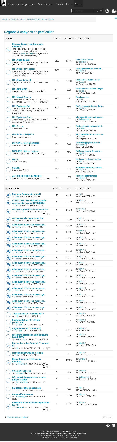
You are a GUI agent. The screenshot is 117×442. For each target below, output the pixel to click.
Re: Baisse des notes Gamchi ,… (90, 168)
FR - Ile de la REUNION (23, 134)
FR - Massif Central (21, 97)
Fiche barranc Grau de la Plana (27, 353)
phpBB (48, 433)
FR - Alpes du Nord (21, 80)
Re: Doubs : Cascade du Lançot (89, 89)
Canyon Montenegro (22, 394)
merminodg (21, 339)
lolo (17, 316)
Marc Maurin (21, 364)
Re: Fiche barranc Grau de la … (89, 151)
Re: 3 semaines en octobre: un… (90, 134)
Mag (80, 161)
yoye (17, 196)
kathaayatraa (84, 119)
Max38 (81, 71)
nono (81, 136)
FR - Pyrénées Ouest (22, 117)
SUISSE (16, 168)
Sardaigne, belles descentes (88, 159)
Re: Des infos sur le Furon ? (88, 80)
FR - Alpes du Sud (21, 60)
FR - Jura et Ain (19, 89)
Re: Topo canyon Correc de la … (90, 106)
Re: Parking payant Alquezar (88, 143)
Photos (69, 4)
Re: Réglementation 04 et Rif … (89, 69)
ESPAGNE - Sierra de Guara (25, 143)
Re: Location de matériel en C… (89, 126)
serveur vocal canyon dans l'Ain (27, 218)
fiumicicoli (20, 211)
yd (80, 99)
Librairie (59, 4)
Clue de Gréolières (84, 60)
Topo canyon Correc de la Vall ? (28, 313)
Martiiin (82, 178)
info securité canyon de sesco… (90, 117)
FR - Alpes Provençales (23, 69)
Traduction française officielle (64, 433)
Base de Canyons (45, 4)
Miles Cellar (81, 433)
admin (18, 205)
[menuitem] (107, 11)
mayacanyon (21, 396)
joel (17, 221)
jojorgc (81, 91)
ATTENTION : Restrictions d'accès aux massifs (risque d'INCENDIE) (29, 201)
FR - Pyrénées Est (21, 106)
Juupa (81, 82)
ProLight (66, 431)
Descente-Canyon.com (21, 4)
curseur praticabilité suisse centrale (30, 209)
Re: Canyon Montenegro (86, 176)
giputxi (81, 209)
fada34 (81, 128)
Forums (78, 4)
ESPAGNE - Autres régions (25, 151)
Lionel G (82, 359)
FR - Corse (17, 126)
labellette (82, 62)
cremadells (20, 407)
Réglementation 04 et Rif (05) (26, 328)
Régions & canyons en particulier (29, 32)
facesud (82, 145)
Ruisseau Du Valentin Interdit (26, 194)
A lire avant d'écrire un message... (29, 224)
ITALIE (15, 159)
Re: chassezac (82, 97)
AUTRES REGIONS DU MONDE (27, 176)
